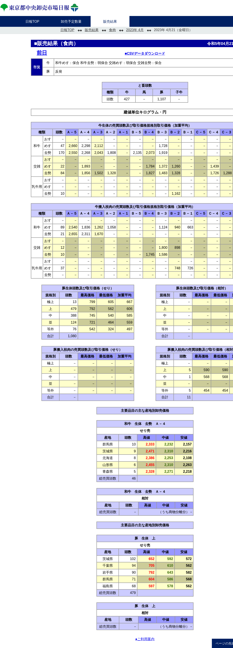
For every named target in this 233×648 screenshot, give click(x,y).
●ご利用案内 (145, 639)
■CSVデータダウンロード (145, 53)
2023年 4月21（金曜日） (173, 30)
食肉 (112, 30)
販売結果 (92, 30)
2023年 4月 (135, 30)
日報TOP (67, 30)
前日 (42, 53)
